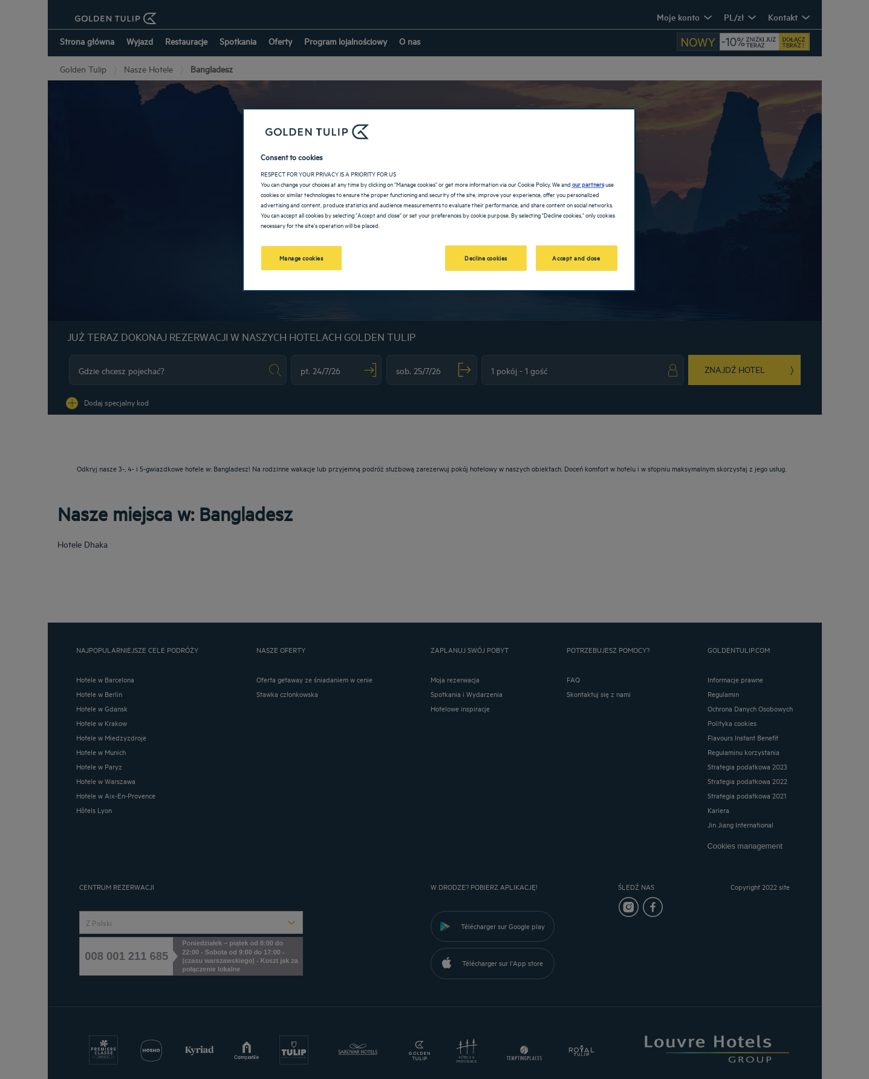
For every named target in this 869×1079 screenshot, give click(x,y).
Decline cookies (485, 257)
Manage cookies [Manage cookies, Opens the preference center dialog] (301, 257)
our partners (588, 184)
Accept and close (576, 257)
